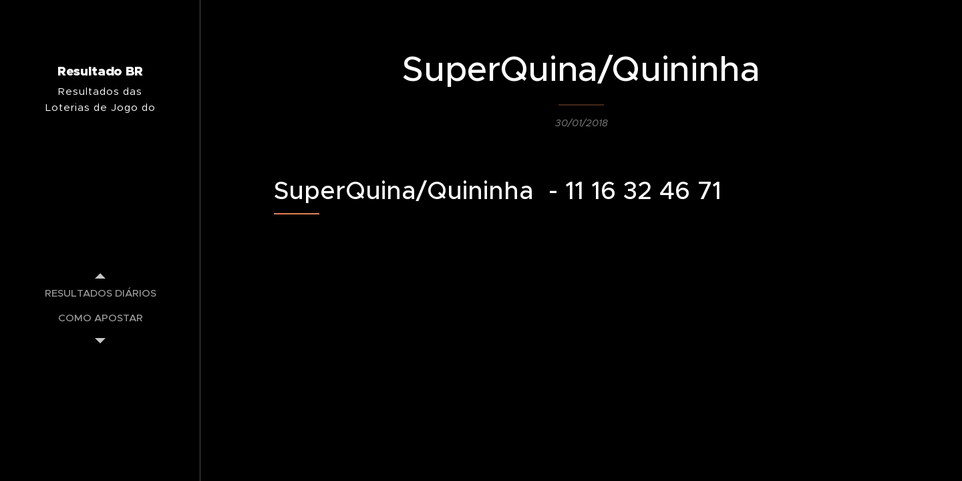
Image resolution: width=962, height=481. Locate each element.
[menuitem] (100, 293)
